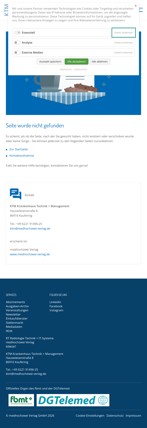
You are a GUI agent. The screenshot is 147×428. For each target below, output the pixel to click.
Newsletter (13, 314)
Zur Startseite (18, 149)
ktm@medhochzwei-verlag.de (30, 228)
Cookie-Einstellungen (90, 415)
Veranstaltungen (17, 310)
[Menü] (139, 9)
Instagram (56, 310)
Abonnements (15, 302)
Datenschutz (115, 415)
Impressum (133, 415)
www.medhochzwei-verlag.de (30, 254)
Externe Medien (32, 52)
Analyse (27, 42)
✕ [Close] (136, 6)
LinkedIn (55, 302)
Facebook (56, 306)
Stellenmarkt (14, 323)
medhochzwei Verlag (20, 342)
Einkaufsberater (17, 318)
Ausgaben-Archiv (17, 306)
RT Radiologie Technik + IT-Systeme (30, 338)
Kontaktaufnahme (21, 155)
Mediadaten (14, 327)
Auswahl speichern (50, 61)
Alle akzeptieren (76, 61)
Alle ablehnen (100, 61)
